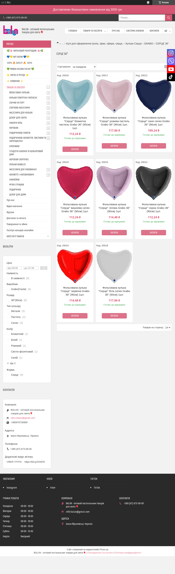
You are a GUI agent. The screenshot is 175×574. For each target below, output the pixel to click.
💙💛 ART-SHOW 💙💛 (18, 57)
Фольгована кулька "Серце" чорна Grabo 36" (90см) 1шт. (153, 208)
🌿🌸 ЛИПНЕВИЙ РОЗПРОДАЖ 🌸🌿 (25, 50)
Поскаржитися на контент (100, 553)
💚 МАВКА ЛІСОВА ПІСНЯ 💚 (20, 69)
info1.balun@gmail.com (23, 418)
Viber (52, 487)
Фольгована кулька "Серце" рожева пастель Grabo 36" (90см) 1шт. (114, 121)
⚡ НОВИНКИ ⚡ (15, 81)
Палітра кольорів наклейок (20, 230)
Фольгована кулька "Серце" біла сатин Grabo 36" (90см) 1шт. (114, 291)
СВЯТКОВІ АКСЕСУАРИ (19, 107)
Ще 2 (13, 363)
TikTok (97, 487)
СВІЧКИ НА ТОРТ (16, 102)
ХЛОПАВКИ (14, 146)
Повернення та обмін (17, 224)
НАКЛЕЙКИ (14, 179)
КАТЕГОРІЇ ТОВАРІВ (15, 236)
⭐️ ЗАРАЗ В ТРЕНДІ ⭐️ (18, 75)
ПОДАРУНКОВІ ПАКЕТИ (19, 133)
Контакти (154, 30)
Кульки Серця (133, 43)
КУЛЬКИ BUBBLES (17, 164)
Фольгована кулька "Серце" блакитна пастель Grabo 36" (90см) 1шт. (75, 123)
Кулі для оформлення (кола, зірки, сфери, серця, (94, 43)
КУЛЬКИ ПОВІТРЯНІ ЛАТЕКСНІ (23, 97)
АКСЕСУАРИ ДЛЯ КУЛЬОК (20, 112)
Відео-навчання (14, 206)
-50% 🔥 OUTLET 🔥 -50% (19, 63)
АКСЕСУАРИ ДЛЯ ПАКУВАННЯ (23, 169)
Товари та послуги (92, 30)
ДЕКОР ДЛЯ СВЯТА (18, 117)
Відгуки (10, 212)
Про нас (116, 30)
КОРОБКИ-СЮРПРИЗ (19, 159)
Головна (72, 30)
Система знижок (135, 30)
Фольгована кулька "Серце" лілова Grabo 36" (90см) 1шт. (114, 208)
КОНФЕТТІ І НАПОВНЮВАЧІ (21, 174)
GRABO (148, 43)
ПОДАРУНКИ (15, 189)
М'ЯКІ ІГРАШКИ (16, 184)
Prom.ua (104, 549)
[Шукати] (168, 17)
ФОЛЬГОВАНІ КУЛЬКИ (19, 92)
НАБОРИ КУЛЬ (15, 123)
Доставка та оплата (16, 218)
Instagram (12, 487)
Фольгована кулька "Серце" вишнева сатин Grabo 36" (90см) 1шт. (74, 208)
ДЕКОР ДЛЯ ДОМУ (17, 194)
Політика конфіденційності (128, 553)
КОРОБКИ (13, 128)
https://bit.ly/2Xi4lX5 (34, 461)
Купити (75, 149)
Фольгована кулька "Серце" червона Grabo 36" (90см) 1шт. (74, 291)
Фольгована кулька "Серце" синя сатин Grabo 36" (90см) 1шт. (154, 121)
